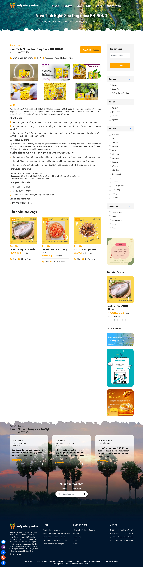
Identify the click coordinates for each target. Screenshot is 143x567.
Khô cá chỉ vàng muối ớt (85, 249)
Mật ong (115, 166)
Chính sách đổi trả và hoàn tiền (53, 537)
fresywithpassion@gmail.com (123, 540)
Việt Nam (115, 120)
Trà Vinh (115, 116)
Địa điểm (112, 102)
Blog (79, 6)
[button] (114, 320)
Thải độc (115, 182)
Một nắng (115, 170)
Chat (15, 259)
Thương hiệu (113, 206)
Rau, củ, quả (116, 174)
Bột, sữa (115, 138)
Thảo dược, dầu (118, 186)
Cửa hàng (68, 6)
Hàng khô (115, 158)
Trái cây (115, 197)
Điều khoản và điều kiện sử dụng (54, 540)
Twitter (57, 58)
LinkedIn (64, 58)
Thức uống (116, 190)
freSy (114, 216)
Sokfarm (115, 224)
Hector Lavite (117, 220)
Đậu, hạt (115, 146)
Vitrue (114, 228)
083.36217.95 (117, 537)
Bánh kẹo (115, 135)
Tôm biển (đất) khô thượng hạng (54, 251)
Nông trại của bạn (114, 6)
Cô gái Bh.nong (117, 212)
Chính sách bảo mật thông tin (53, 544)
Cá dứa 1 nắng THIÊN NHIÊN (22, 249)
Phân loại (112, 128)
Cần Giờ (115, 108)
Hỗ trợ (88, 6)
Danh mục (112, 79)
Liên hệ (99, 6)
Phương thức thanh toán (51, 530)
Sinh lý (114, 178)
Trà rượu (115, 194)
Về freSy (55, 6)
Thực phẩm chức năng (120, 93)
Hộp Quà (115, 162)
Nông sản (115, 89)
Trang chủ (46, 21)
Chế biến (115, 142)
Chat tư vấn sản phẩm (23, 58)
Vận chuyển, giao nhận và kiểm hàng (56, 533)
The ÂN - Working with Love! (84, 530)
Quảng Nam (116, 112)
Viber (71, 58)
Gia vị (114, 150)
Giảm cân (115, 154)
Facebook (49, 58)
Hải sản (114, 85)
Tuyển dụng (78, 533)
